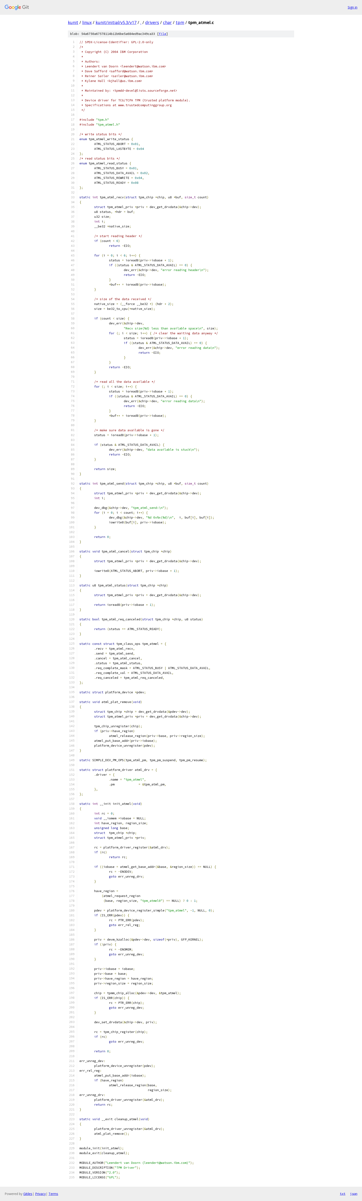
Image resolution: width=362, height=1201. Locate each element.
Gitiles (27, 1194)
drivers (152, 22)
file (162, 34)
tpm (180, 22)
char (167, 22)
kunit (73, 22)
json (353, 1194)
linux (87, 22)
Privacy (40, 1194)
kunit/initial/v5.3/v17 (116, 22)
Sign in (352, 7)
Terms (53, 1194)
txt (342, 1194)
